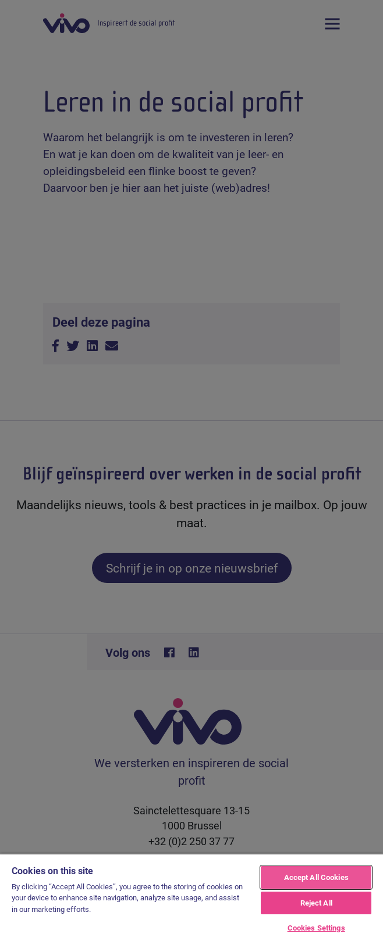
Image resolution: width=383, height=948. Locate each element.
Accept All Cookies (316, 877)
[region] (191, 900)
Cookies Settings (316, 927)
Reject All (316, 902)
